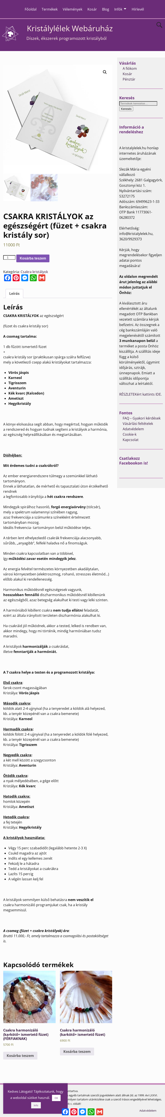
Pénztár (129, 79)
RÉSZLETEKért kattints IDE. (140, 394)
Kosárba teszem (33, 258)
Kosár (92, 9)
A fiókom (130, 68)
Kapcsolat (131, 439)
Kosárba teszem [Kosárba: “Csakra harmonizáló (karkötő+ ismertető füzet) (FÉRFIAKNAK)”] (20, 1055)
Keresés (126, 108)
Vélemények (72, 9)
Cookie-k (129, 434)
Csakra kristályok (34, 271)
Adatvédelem (133, 429)
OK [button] (56, 1098)
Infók (118, 9)
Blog (105, 9)
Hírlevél (138, 9)
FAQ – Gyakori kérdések (141, 418)
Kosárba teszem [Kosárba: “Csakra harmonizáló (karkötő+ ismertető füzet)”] (77, 1051)
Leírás (14, 293)
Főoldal (31, 9)
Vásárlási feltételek (138, 423)
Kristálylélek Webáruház (70, 28)
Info (36, 1105)
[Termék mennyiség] (9, 257)
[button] (105, 72)
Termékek (50, 9)
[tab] (14, 293)
